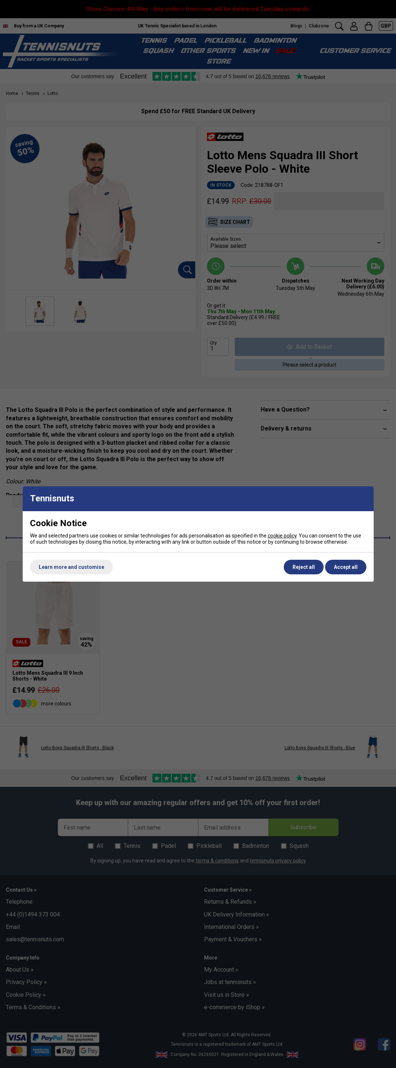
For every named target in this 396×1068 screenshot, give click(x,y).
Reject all (304, 567)
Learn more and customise (71, 567)
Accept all (346, 567)
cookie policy (282, 536)
